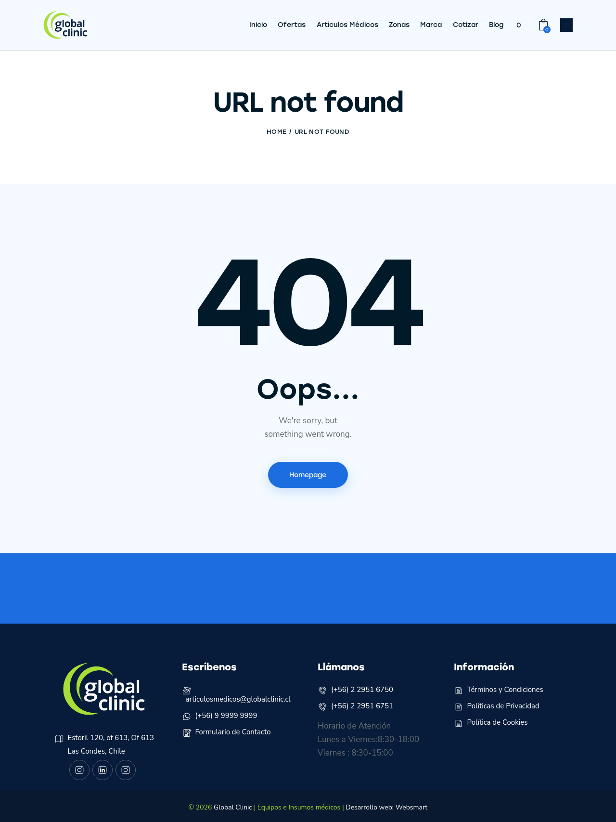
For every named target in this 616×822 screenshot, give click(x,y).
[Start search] (567, 24)
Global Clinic (233, 804)
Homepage (307, 471)
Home (276, 127)
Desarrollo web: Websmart (386, 804)
